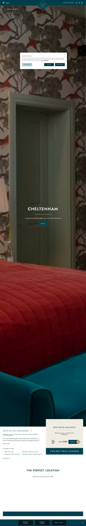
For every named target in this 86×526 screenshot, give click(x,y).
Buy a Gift (59, 522)
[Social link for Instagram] (81, 3)
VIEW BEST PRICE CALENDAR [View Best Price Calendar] (64, 451)
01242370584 (9, 435)
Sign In (65, 2)
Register (71, 2)
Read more (6, 443)
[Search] (76, 3)
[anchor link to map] (31, 431)
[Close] (65, 54)
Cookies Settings (27, 64)
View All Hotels (11, 9)
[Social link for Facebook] (79, 3)
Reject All (49, 64)
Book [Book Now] (73, 442)
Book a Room (25, 522)
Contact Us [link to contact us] (6, 458)
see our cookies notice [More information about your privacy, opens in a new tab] (44, 60)
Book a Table (42, 522)
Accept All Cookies (59, 64)
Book (43, 224)
